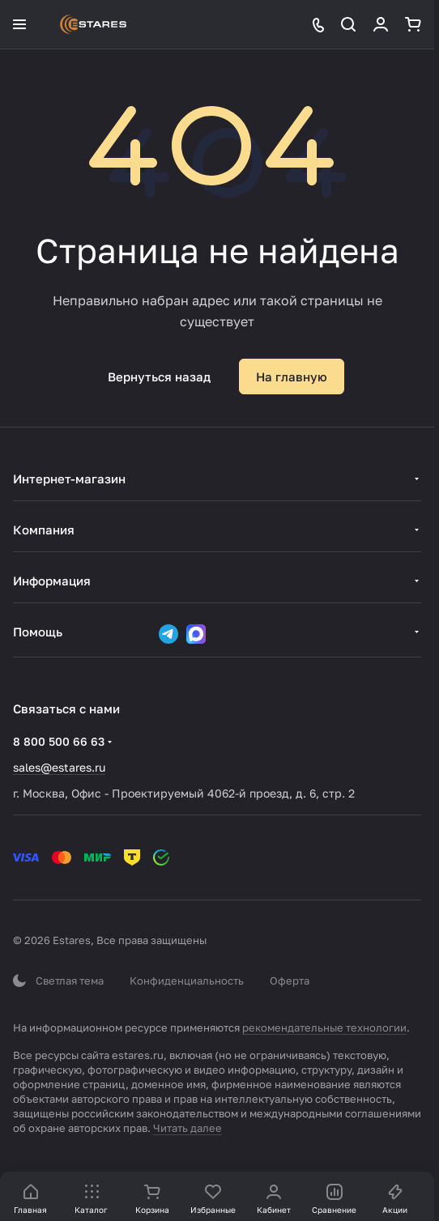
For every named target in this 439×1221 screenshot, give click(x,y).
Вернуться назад (159, 376)
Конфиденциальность (187, 980)
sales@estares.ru (59, 767)
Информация (52, 580)
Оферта (289, 980)
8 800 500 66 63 (58, 741)
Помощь (37, 631)
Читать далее (187, 1127)
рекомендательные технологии (324, 1027)
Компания (44, 529)
